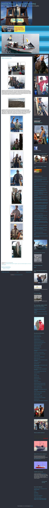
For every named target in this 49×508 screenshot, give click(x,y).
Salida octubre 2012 (37, 355)
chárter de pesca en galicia (13, 263)
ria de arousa (29, 263)
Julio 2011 (35, 374)
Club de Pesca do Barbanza (38, 495)
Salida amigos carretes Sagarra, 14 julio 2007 (40, 400)
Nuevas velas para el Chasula (38, 213)
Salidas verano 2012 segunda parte (39, 356)
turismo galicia (4, 264)
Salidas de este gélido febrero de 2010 (39, 384)
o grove (19, 263)
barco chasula (7, 263)
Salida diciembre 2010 (37, 378)
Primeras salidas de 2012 (38, 367)
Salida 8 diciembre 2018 (37, 336)
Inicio (17, 272)
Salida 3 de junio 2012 (37, 362)
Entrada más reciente (5, 272)
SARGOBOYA (36, 492)
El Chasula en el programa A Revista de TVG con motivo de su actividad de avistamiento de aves (41, 200)
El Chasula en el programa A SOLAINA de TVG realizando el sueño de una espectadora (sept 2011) (41, 203)
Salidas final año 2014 (37, 339)
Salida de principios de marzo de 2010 (39, 383)
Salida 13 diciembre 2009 (38, 386)
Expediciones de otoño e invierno (39, 352)
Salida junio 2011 (36, 375)
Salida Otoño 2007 (37, 399)
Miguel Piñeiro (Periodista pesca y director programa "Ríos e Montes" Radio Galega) (40, 499)
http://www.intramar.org (37, 458)
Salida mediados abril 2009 (38, 387)
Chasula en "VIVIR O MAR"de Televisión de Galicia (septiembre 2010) (40, 180)
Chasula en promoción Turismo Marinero (40, 188)
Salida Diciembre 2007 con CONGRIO (39, 397)
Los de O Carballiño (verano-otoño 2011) (40, 371)
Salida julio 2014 (36, 223)
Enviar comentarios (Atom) (19, 274)
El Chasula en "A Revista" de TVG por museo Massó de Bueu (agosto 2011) (40, 193)
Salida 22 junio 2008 (37, 394)
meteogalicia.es (43, 473)
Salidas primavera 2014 (37, 345)
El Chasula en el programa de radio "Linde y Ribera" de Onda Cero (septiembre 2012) (40, 206)
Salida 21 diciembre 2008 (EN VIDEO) (39, 391)
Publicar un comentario (6, 268)
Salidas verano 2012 (37, 358)
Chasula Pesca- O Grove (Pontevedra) (18, 4)
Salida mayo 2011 (36, 377)
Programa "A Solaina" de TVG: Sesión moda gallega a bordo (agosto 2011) (40, 216)
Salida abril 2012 (36, 363)
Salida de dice (36, 380)
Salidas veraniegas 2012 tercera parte (39, 353)
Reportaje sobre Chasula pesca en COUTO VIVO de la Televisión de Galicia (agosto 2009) (41, 222)
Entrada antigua (29, 272)
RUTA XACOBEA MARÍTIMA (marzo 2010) (40, 217)
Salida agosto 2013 (37, 348)
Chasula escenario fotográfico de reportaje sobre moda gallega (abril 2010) (40, 190)
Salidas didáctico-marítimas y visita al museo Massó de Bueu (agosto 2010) (40, 228)
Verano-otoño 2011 (37, 372)
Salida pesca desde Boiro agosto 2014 (39, 342)
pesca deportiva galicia (23, 263)
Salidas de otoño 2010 (37, 381)
